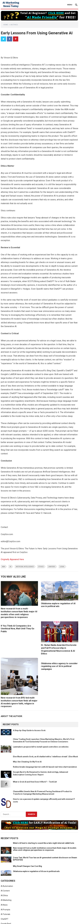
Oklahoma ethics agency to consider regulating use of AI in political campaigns (59, 666)
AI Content (5, 891)
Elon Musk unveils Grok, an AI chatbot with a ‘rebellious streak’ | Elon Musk (45, 757)
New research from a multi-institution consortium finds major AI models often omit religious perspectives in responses (44, 849)
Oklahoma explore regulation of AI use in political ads (36, 871)
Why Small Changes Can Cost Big (27, 866)
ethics (41, 566)
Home (5, 25)
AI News (4, 905)
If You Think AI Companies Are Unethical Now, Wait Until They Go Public (17, 629)
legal (62, 566)
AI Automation (7, 886)
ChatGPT (4, 919)
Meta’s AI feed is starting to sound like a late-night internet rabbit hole (43, 843)
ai (10, 566)
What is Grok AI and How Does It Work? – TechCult (35, 782)
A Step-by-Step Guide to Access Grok (29, 730)
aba (3, 566)
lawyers (51, 566)
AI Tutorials (5, 914)
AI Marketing (6, 900)
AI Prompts (5, 910)
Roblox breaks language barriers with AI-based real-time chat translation (45, 767)
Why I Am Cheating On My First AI (27, 762)
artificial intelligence (25, 566)
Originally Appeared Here (12, 559)
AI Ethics (14, 25)
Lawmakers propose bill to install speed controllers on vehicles (41, 747)
